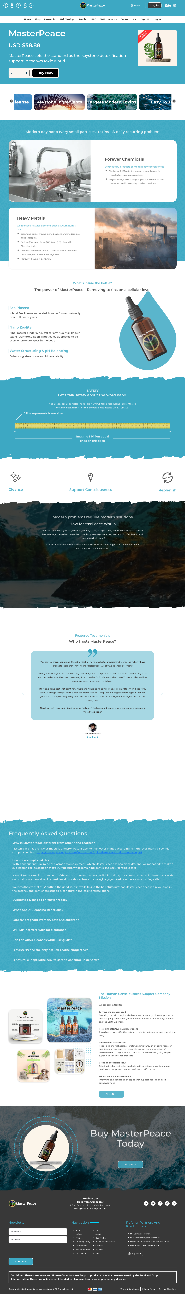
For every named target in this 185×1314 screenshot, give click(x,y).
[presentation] (28, 1250)
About (98, 1234)
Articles (79, 1238)
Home (27, 19)
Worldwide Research (105, 1242)
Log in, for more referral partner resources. (149, 1241)
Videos (79, 1234)
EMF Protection (83, 1249)
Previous (11, 102)
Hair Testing (81, 1253)
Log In (157, 19)
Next (174, 102)
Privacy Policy (148, 1289)
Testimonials (81, 1245)
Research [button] (49, 19)
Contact (125, 19)
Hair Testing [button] (67, 19)
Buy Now (45, 73)
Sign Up (145, 19)
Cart (135, 19)
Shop (37, 19)
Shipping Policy (83, 1242)
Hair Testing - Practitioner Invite (144, 1245)
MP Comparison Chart (140, 1234)
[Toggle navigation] (2, 13)
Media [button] (82, 19)
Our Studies (101, 1238)
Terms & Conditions (130, 1289)
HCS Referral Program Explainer (144, 1238)
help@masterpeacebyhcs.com (90, 1208)
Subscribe (21, 1261)
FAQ (93, 19)
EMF (102, 19)
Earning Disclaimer (167, 1289)
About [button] (111, 19)
